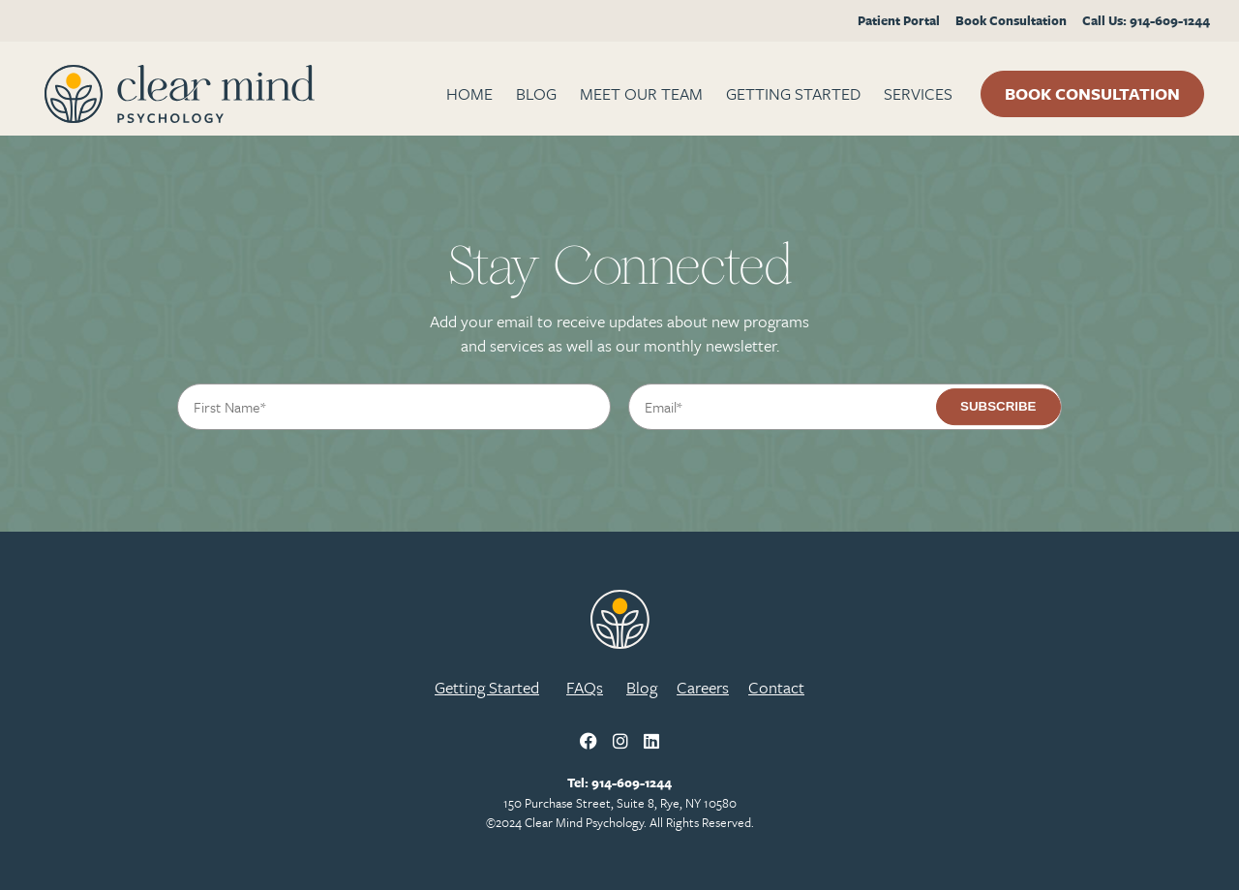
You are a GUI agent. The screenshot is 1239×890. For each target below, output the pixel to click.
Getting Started (793, 93)
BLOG (536, 93)
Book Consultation (1011, 20)
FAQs (584, 687)
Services (918, 93)
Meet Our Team (641, 93)
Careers (703, 687)
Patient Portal (899, 20)
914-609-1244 (631, 782)
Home (469, 93)
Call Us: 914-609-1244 (1146, 20)
